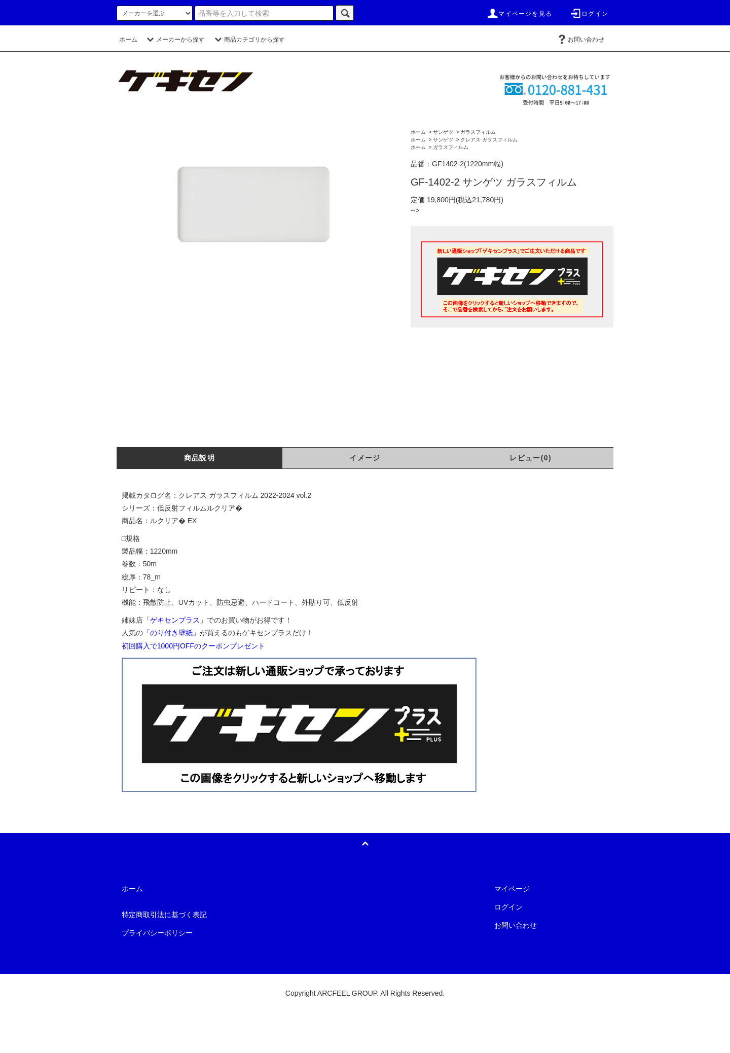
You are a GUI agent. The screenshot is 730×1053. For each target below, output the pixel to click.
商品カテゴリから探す (248, 39)
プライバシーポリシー (157, 933)
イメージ (365, 458)
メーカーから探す (174, 39)
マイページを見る (519, 13)
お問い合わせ (580, 39)
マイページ (512, 889)
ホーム (128, 39)
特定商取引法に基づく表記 (164, 915)
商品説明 (199, 458)
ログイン (588, 13)
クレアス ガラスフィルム (489, 139)
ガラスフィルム (478, 132)
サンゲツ (443, 132)
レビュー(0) (530, 458)
